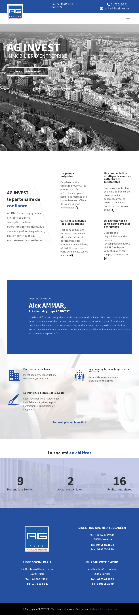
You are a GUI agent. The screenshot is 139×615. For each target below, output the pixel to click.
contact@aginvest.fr (114, 9)
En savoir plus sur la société (69, 422)
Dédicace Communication (103, 609)
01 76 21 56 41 (117, 5)
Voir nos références (28, 71)
